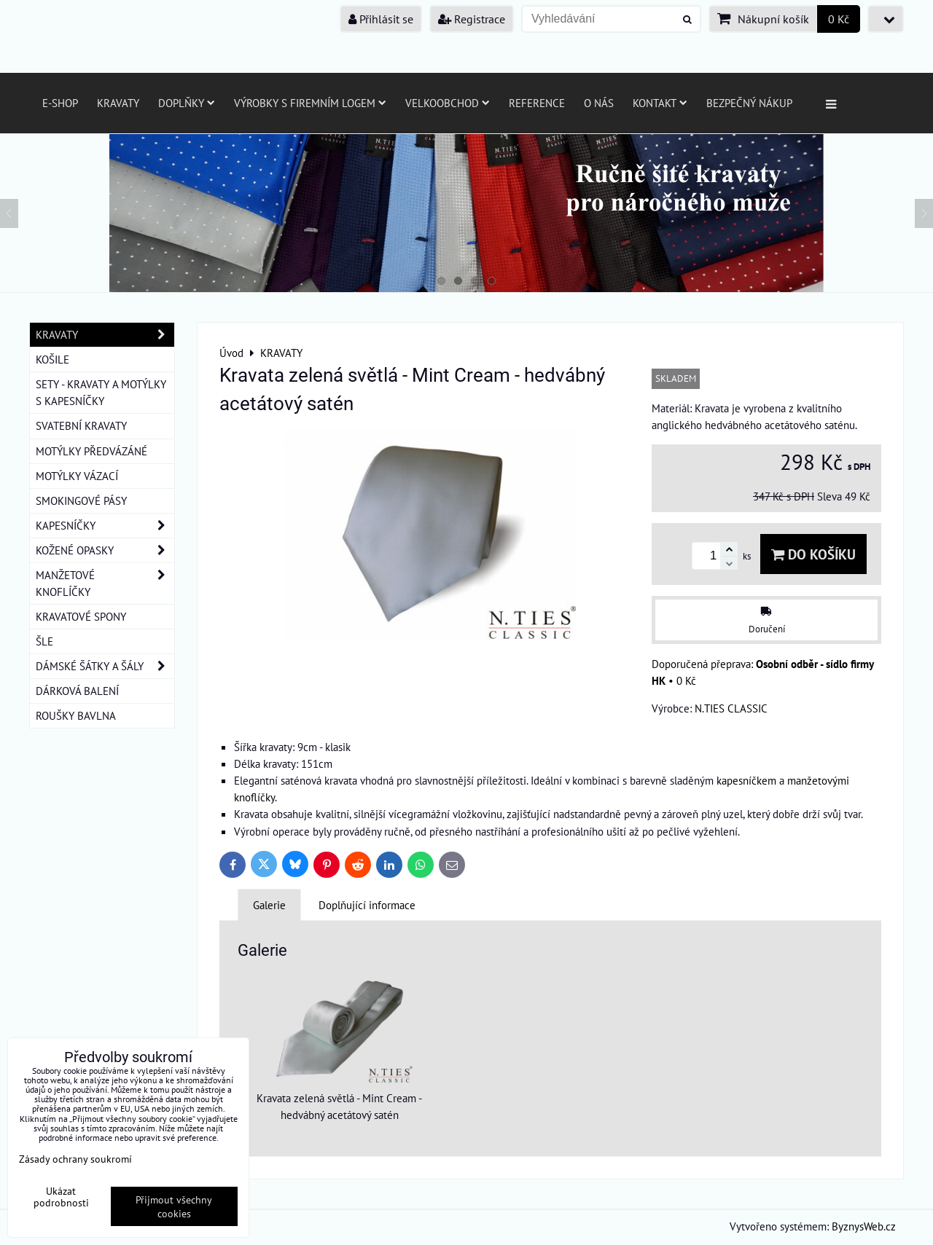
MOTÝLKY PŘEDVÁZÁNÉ (91, 451)
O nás (599, 102)
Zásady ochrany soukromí (75, 1159)
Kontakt (660, 102)
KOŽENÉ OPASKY (105, 550)
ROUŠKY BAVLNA (76, 715)
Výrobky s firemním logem (310, 102)
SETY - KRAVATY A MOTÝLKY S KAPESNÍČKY (101, 392)
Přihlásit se (380, 19)
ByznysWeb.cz (864, 1226)
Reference (537, 102)
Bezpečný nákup (749, 102)
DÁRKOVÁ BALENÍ (77, 690)
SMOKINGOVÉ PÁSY (81, 500)
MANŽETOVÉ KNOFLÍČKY (105, 583)
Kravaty (118, 102)
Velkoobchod (447, 102)
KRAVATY (105, 335)
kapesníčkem (746, 780)
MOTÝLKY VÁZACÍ (77, 475)
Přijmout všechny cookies (174, 1206)
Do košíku (813, 554)
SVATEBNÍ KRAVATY (81, 425)
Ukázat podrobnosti (61, 1197)
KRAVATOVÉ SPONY (81, 616)
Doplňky (186, 102)
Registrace (471, 19)
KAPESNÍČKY (105, 526)
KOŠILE (52, 359)
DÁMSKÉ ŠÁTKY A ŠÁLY (105, 666)
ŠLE (44, 641)
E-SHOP (60, 102)
